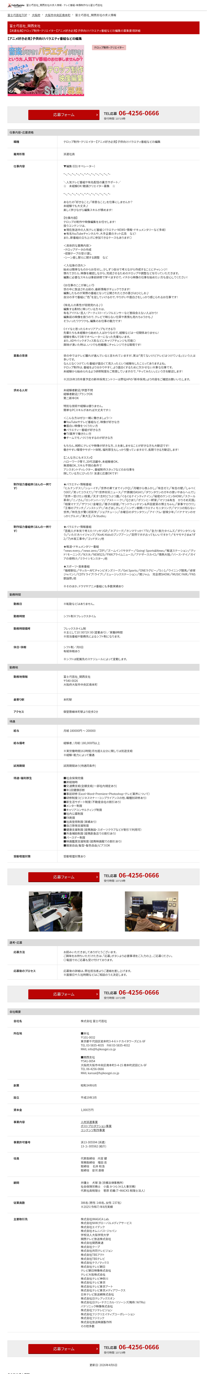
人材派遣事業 (89, 1122)
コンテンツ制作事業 (93, 1130)
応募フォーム (63, 115)
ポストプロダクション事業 (96, 1126)
